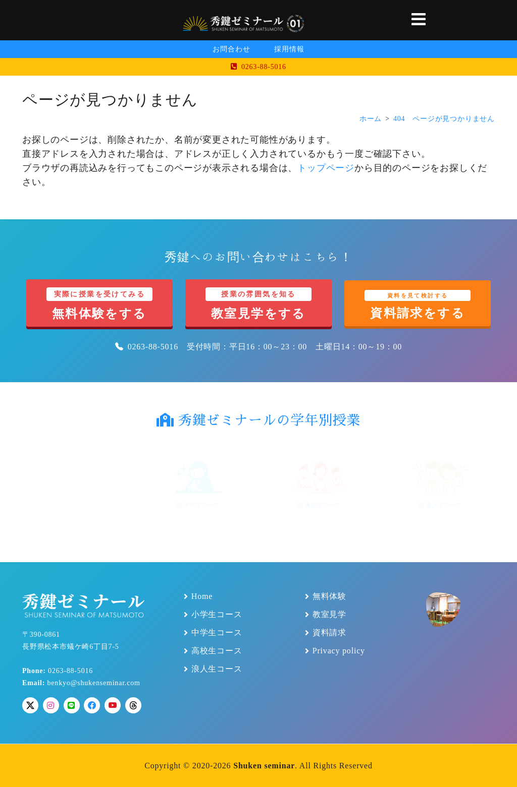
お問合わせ (231, 49)
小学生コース (216, 615)
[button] (418, 20)
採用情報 (289, 49)
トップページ (325, 168)
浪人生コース (216, 669)
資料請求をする (418, 305)
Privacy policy (339, 651)
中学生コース (216, 633)
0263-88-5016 (258, 67)
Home (202, 596)
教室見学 (329, 615)
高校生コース (216, 651)
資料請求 (329, 633)
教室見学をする (258, 303)
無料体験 (329, 596)
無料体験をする (99, 303)
